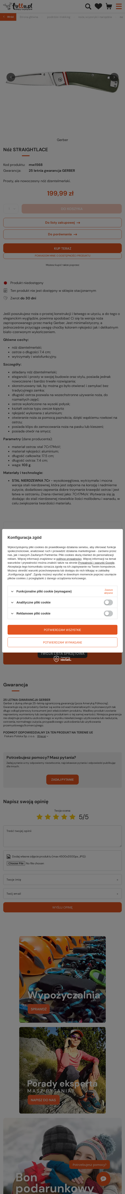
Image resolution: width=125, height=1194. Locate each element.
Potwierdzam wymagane (62, 642)
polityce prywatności (68, 558)
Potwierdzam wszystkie (62, 630)
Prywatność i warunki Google (96, 562)
